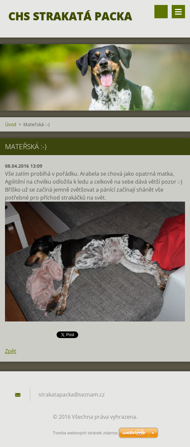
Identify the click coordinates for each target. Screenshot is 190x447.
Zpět (10, 351)
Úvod (10, 124)
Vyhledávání (161, 11)
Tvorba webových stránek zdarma (85, 432)
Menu (178, 11)
